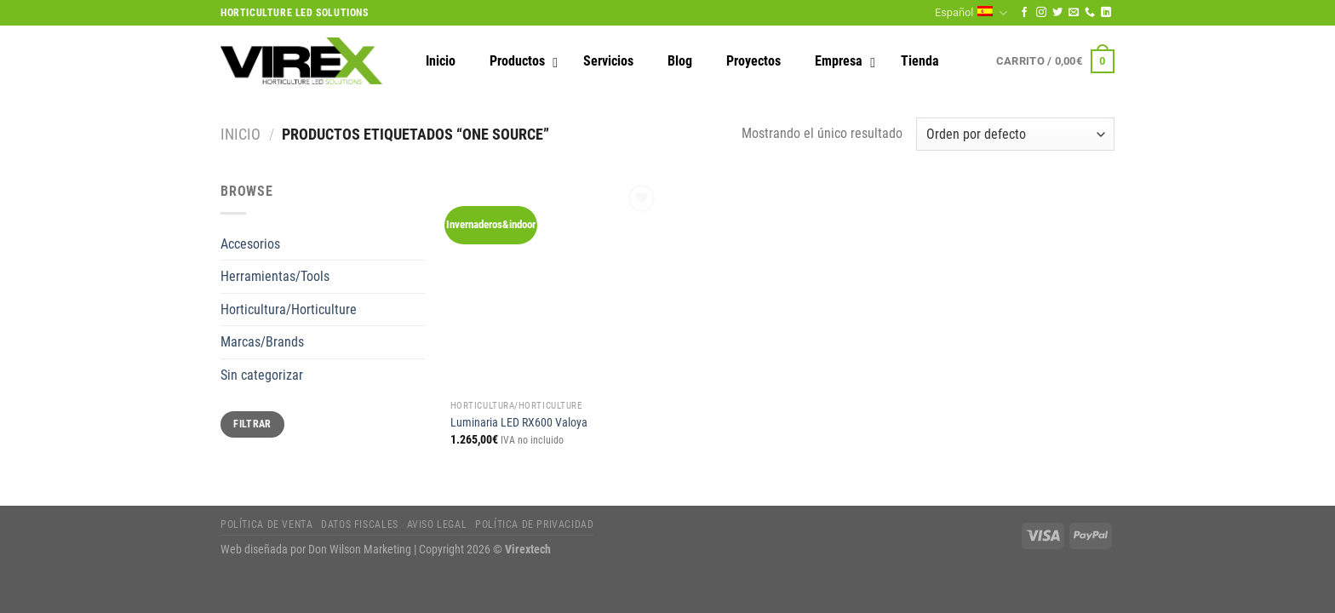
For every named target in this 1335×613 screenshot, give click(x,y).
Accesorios (250, 244)
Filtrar (252, 424)
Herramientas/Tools (275, 276)
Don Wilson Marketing (359, 549)
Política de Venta (266, 524)
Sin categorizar (262, 375)
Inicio (241, 134)
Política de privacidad (534, 524)
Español (971, 13)
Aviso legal (437, 524)
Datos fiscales (359, 524)
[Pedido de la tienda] (1015, 134)
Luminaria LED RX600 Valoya (518, 422)
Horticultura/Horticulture (289, 309)
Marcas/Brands (262, 342)
